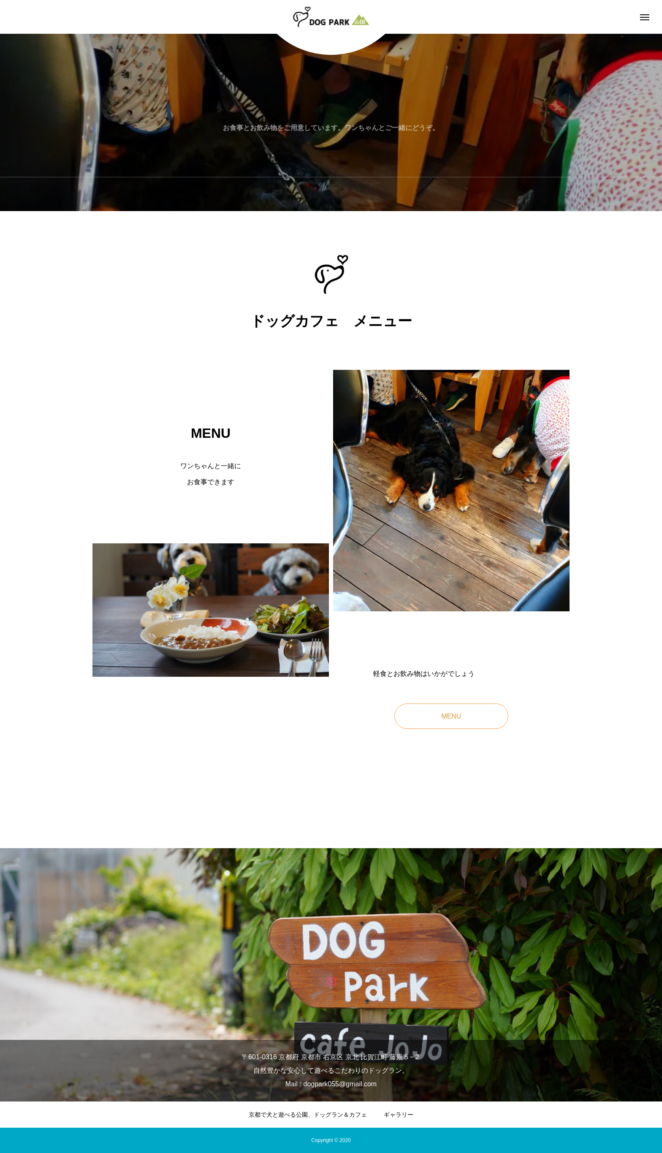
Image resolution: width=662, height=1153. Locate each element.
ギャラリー (398, 1114)
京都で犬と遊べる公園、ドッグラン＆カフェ (308, 1114)
